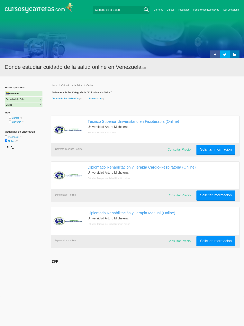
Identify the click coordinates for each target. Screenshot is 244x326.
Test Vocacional (230, 10)
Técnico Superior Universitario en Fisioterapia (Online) (133, 121)
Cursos (170, 10)
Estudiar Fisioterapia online (102, 132)
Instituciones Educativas (206, 10)
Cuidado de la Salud (72, 85)
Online (11, 141)
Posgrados (183, 10)
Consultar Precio (179, 149)
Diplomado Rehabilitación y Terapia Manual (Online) (131, 213)
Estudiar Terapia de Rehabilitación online (109, 178)
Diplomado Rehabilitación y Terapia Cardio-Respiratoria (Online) (142, 167)
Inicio (55, 85)
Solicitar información (216, 149)
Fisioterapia (95, 98)
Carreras (158, 10)
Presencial (14, 137)
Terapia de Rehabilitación (65, 98)
